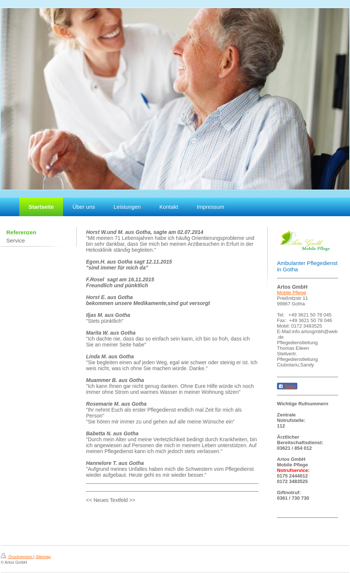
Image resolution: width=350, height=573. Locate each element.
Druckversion (17, 556)
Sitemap (43, 556)
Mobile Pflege (291, 292)
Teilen (287, 386)
